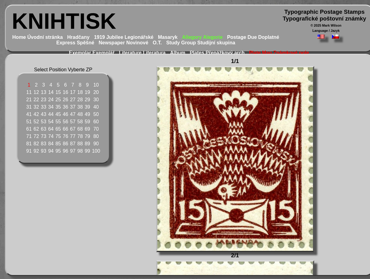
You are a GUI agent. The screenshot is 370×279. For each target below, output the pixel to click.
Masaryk (168, 37)
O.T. (157, 42)
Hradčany (78, 37)
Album (177, 52)
